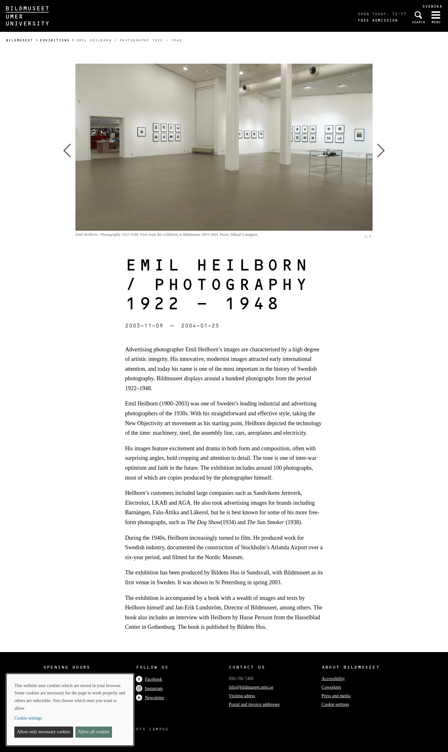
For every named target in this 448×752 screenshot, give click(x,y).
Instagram (149, 688)
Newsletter (150, 697)
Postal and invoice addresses (254, 704)
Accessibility (333, 678)
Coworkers (331, 687)
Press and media (336, 695)
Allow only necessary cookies (44, 731)
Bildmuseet (19, 40)
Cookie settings (335, 704)
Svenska (432, 6)
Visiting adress (242, 695)
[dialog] (70, 710)
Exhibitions (55, 40)
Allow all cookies (93, 731)
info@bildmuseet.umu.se (251, 687)
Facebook (149, 679)
